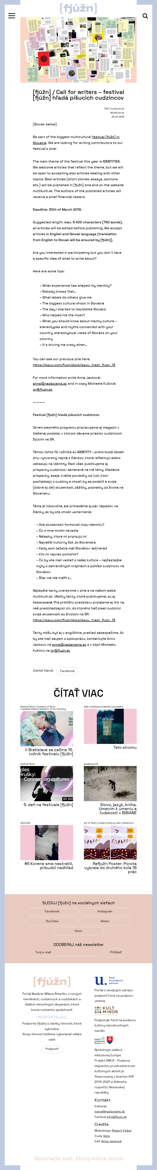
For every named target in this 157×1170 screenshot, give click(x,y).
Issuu (78, 930)
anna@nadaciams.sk (50, 383)
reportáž (25, 823)
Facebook (67, 671)
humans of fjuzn (46, 707)
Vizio (106, 1136)
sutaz (101, 823)
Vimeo (104, 921)
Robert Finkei (121, 1130)
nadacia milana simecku (34, 709)
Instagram (105, 911)
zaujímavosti (91, 764)
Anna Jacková (111, 1141)
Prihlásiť (116, 952)
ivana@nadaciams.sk (110, 1111)
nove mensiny (58, 709)
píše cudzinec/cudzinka (97, 707)
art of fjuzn (90, 823)
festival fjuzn (27, 707)
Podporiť (52, 1049)
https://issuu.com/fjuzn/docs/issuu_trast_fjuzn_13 (74, 365)
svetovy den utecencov (120, 823)
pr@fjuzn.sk (42, 389)
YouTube (52, 921)
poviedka (117, 707)
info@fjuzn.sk (117, 1117)
